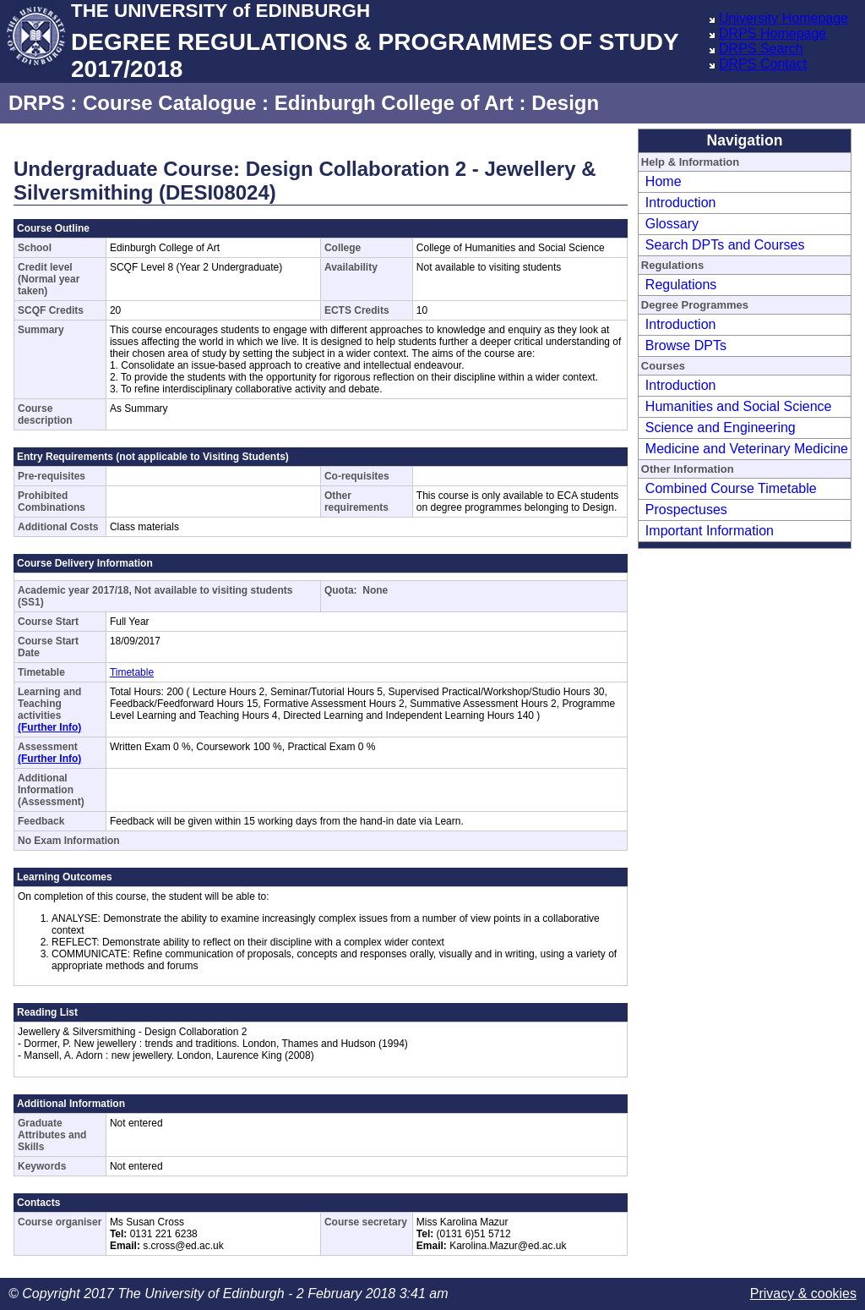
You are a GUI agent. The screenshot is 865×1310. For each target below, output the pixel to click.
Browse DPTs (685, 345)
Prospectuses (686, 509)
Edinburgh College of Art (394, 102)
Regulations (681, 284)
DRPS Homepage (772, 33)
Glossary (672, 224)
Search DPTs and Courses (725, 245)
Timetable (132, 672)
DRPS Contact (763, 64)
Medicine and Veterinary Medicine (746, 448)
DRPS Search (761, 48)
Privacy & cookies (803, 1293)
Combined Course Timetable (731, 488)
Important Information (709, 530)
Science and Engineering (720, 427)
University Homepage (783, 18)
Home (663, 181)
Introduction (680, 202)
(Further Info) (49, 727)
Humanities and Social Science (738, 406)
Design (565, 102)
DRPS (36, 102)
